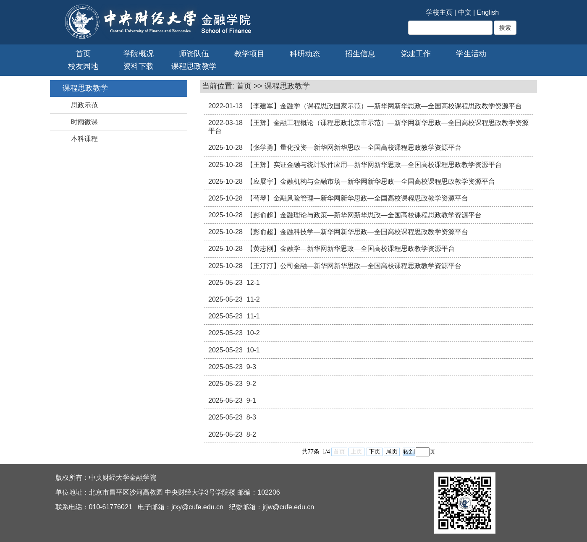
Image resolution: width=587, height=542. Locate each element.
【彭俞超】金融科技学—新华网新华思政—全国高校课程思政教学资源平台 (357, 231)
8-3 (251, 417)
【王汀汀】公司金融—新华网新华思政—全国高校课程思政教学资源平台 (353, 265)
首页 (83, 54)
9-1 (251, 400)
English (488, 12)
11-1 (253, 316)
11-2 (253, 299)
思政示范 (84, 105)
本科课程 (84, 138)
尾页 (392, 451)
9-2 (251, 383)
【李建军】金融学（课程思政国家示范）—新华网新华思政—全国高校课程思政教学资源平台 (384, 105)
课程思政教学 (194, 66)
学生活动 (471, 54)
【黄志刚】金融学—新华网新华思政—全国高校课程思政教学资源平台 (350, 248)
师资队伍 (194, 54)
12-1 (253, 282)
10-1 (253, 350)
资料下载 (138, 66)
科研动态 (305, 54)
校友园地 (83, 66)
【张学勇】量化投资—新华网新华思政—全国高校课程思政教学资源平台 (353, 147)
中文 (465, 12)
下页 (374, 451)
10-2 (253, 332)
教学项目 (249, 54)
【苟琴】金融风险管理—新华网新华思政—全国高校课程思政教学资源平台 (357, 198)
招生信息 (360, 54)
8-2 (251, 434)
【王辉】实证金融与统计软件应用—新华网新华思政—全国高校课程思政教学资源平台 (374, 164)
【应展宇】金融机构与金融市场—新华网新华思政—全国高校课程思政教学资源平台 (370, 181)
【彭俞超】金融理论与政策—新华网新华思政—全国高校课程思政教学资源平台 (364, 215)
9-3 (251, 366)
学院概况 (138, 54)
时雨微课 (84, 121)
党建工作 (416, 54)
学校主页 (439, 12)
